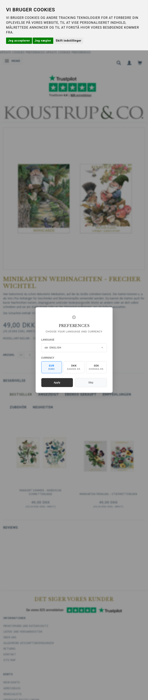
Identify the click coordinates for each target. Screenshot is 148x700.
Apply (57, 382)
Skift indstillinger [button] (68, 40)
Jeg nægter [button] (43, 40)
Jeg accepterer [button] (19, 40)
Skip (90, 382)
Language (47, 339)
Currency (47, 357)
